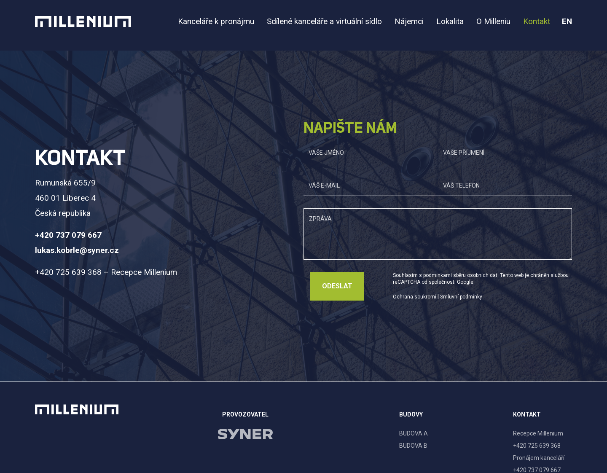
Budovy (411, 414)
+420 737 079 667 (68, 235)
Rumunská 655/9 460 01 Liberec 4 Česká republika (65, 198)
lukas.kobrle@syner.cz (77, 250)
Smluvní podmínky (461, 297)
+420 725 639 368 (537, 445)
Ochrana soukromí (414, 297)
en (567, 21)
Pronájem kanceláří (538, 457)
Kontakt (527, 414)
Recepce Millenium (538, 433)
